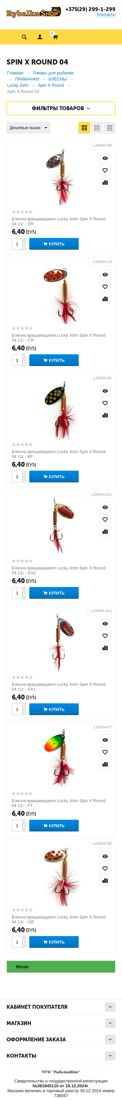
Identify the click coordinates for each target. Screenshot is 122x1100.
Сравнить (105, 182)
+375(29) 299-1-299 (90, 9)
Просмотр (105, 158)
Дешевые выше (28, 128)
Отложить (105, 170)
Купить (56, 244)
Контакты (106, 14)
